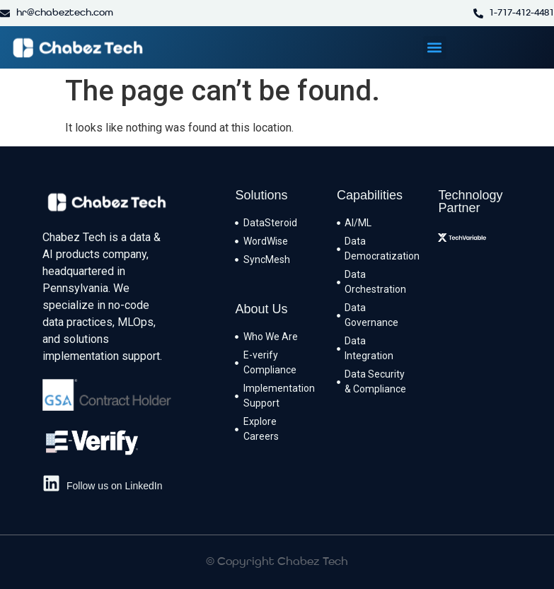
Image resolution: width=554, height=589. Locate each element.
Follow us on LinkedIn (114, 485)
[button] (434, 47)
